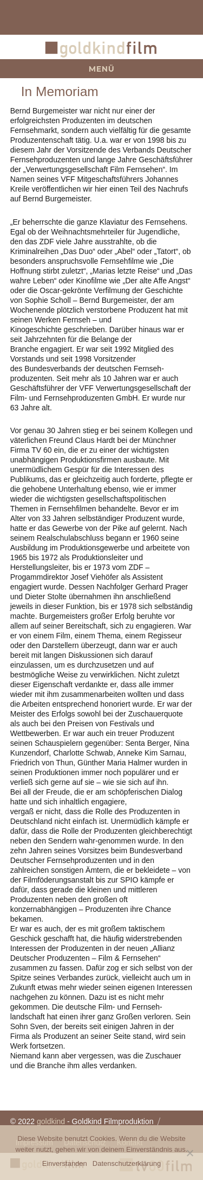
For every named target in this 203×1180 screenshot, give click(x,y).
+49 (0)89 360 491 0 (175, 17)
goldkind (51, 1121)
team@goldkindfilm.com (27, 17)
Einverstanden (64, 1163)
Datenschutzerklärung (127, 1163)
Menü (102, 69)
